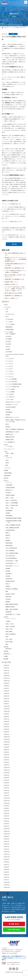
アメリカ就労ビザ (10, 397)
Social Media (9, 351)
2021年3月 (6, 821)
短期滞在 (8, 586)
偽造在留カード (9, 490)
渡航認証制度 (9, 327)
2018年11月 (7, 884)
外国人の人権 (9, 629)
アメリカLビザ (9, 376)
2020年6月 (6, 844)
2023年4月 (6, 757)
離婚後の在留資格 (10, 606)
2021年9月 (6, 805)
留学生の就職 (9, 641)
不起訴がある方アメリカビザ (13, 402)
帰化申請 (6, 478)
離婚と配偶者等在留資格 (12, 604)
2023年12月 (7, 736)
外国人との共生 (9, 623)
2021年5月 (6, 816)
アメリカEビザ (9, 361)
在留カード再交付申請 (11, 500)
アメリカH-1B (9, 366)
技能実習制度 (9, 543)
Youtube (6, 304)
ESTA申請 (8, 341)
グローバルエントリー (9, 449)
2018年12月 (7, 882)
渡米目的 (8, 414)
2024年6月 (6, 721)
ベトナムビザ (7, 468)
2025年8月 (6, 685)
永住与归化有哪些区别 (11, 558)
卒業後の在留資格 (10, 495)
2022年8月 (6, 777)
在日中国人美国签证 (11, 407)
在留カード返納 (9, 453)
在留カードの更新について (11, 298)
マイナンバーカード (11, 618)
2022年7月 (6, 780)
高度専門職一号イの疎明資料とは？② (14, 279)
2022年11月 (7, 770)
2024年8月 (6, 716)
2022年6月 (6, 782)
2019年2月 (6, 877)
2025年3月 (6, 698)
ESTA (7, 316)
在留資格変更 (7, 475)
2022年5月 (6, 785)
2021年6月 (6, 813)
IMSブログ (6, 27)
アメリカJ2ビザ (10, 374)
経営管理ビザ (7, 653)
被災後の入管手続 (10, 594)
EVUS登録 (8, 344)
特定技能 (8, 571)
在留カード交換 (9, 497)
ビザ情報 (6, 456)
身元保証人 (8, 599)
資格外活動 (8, 596)
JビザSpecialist (9, 319)
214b (7, 309)
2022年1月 (6, 795)
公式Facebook (13, 969)
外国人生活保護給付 (11, 634)
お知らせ (6, 444)
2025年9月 (6, 683)
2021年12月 (7, 798)
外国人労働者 (9, 631)
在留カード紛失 (9, 508)
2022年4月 (6, 788)
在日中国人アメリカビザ (12, 404)
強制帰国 (8, 540)
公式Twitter (10, 969)
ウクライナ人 (9, 457)
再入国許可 (8, 492)
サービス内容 (9, 446)
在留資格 (8, 513)
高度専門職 (8, 611)
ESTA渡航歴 (9, 339)
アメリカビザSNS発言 (11, 381)
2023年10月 (7, 742)
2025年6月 (6, 691)
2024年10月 (7, 711)
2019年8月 (6, 862)
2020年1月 (6, 849)
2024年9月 (6, 713)
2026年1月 (6, 673)
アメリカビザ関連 (8, 332)
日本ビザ (6, 480)
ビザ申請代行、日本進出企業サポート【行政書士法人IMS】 (5, 3)
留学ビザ (8, 583)
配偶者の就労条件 (10, 437)
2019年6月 (6, 867)
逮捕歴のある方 (9, 434)
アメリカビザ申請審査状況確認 (13, 384)
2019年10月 (7, 856)
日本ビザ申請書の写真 (11, 548)
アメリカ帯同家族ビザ (9, 442)
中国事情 (6, 470)
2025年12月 (7, 675)
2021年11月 (7, 800)
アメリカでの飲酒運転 (11, 379)
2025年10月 (7, 680)
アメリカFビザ (9, 363)
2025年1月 (6, 703)
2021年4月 (6, 818)
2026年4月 (6, 665)
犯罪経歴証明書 (9, 329)
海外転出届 (8, 648)
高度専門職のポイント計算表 (13, 614)
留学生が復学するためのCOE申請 (13, 293)
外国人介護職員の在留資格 (12, 527)
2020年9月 (6, 836)
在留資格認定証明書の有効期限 (13, 518)
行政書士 (6, 656)
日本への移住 (9, 639)
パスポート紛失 (9, 399)
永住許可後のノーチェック (12, 566)
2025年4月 (6, 696)
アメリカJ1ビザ (10, 371)
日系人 (7, 460)
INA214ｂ (8, 346)
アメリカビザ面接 (10, 389)
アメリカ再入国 (9, 394)
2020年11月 (7, 831)
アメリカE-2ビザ (10, 358)
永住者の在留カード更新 (12, 560)
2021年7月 (6, 810)
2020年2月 (6, 846)
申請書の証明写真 (10, 581)
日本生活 (6, 617)
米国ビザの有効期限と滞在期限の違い (15, 429)
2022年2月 (6, 793)
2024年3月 (6, 729)
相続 (7, 644)
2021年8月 (6, 808)
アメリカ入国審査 (10, 391)
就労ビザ (8, 537)
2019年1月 (6, 879)
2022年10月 (7, 772)
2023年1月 (6, 765)
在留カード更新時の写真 (12, 505)
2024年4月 (6, 726)
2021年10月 (7, 803)
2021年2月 (6, 823)
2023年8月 (6, 747)
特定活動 (8, 576)
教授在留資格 (9, 545)
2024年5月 (6, 724)
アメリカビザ (7, 307)
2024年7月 (6, 719)
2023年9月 (6, 744)
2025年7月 (6, 688)
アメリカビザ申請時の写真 (12, 386)
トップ (2, 27)
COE (8, 522)
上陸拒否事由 (9, 485)
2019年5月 (6, 869)
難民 (7, 465)
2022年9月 (6, 775)
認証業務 (6, 658)
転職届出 (8, 601)
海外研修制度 (9, 412)
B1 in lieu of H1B (10, 314)
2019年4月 (6, 872)
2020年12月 (7, 828)
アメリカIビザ (9, 368)
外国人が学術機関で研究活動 (13, 525)
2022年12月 (7, 767)
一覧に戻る (14, 244)
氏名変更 (8, 409)
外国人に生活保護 (10, 626)
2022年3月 (6, 790)
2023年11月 (7, 739)
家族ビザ (8, 532)
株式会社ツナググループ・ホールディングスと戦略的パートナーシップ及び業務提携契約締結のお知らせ (15, 259)
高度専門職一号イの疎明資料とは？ (14, 295)
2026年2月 (6, 670)
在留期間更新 (9, 510)
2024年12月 (7, 706)
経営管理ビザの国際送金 (12, 589)
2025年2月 (6, 701)
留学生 (7, 424)
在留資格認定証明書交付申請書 (13, 520)
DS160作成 (8, 336)
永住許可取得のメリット (12, 563)
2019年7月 (6, 864)
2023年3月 (6, 759)
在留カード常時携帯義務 (12, 502)
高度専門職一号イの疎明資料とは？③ (14, 268)
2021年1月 (6, 826)
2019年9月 (6, 859)
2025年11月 (7, 678)
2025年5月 (6, 693)
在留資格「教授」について (11, 281)
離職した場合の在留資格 (12, 609)
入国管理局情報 (8, 473)
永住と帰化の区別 (10, 555)
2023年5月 (6, 754)
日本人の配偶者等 (10, 550)
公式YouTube (17, 969)
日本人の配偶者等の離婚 (12, 553)
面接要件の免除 (9, 439)
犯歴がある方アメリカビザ (12, 417)
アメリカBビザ (9, 321)
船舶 (7, 591)
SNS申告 (8, 349)
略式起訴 (8, 426)
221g (7, 311)
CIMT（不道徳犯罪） (11, 333)
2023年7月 (6, 749)
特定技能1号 (9, 573)
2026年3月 (6, 668)
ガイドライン (9, 482)
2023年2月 (6, 762)
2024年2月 (6, 731)
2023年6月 (6, 752)
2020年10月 (7, 833)
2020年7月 (6, 841)
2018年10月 (7, 887)
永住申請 (6, 646)
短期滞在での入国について (11, 284)
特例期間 (8, 568)
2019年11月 (7, 854)
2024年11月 (7, 708)
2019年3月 (6, 874)
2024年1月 (6, 734)
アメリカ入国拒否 (10, 324)
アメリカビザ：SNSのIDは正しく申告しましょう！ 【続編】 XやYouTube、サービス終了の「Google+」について (15, 288)
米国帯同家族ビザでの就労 (12, 431)
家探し (7, 636)
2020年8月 (6, 839)
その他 (5, 451)
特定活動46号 (9, 578)
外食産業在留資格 (10, 530)
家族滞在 (8, 535)
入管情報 (8, 621)
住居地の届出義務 (10, 487)
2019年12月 (7, 851)
